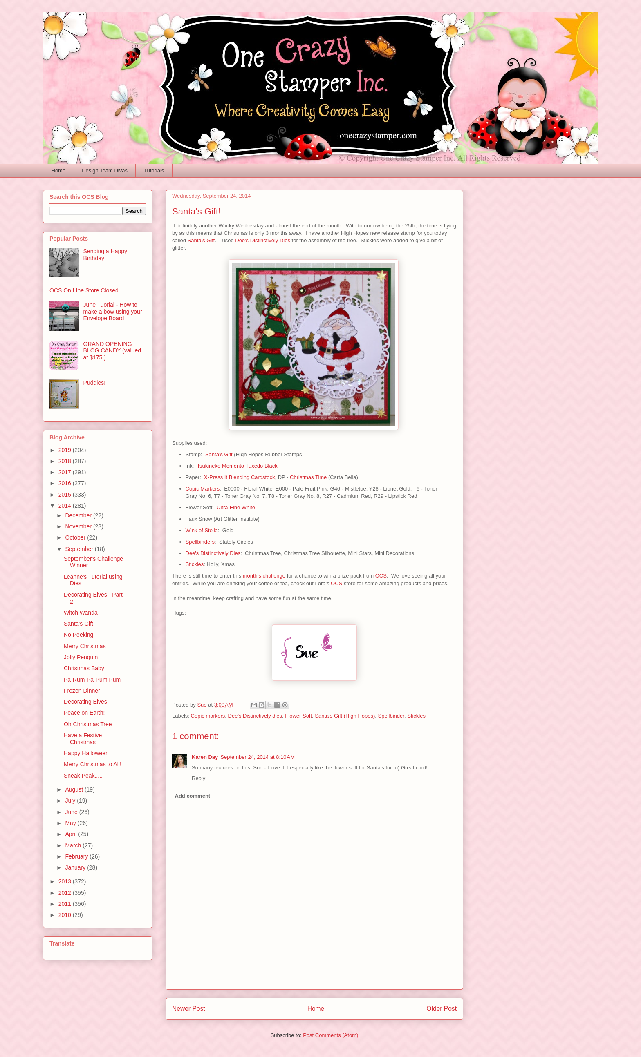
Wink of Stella (202, 530)
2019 (65, 450)
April (71, 834)
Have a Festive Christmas (83, 738)
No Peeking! (79, 634)
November (79, 526)
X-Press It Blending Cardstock (239, 477)
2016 (65, 483)
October (76, 537)
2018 (65, 461)
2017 (65, 472)
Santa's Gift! (79, 623)
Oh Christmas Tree (88, 724)
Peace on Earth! (84, 712)
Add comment (193, 796)
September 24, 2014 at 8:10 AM (257, 757)
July (71, 800)
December (79, 515)
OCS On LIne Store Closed (84, 290)
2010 (65, 915)
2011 (65, 904)
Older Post (441, 1008)
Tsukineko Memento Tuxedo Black (237, 466)
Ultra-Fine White (236, 507)
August (74, 789)
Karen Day (205, 757)
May (71, 823)
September (79, 549)
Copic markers (208, 716)
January (76, 867)
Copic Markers (203, 489)
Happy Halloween (86, 753)
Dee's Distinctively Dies (262, 240)
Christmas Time (308, 477)
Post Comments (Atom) (330, 1035)
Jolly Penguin (81, 657)
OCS (381, 576)
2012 (65, 893)
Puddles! (94, 382)
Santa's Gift (201, 240)
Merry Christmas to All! (92, 764)
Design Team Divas (105, 170)
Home (59, 170)
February (77, 856)
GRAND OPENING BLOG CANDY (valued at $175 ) (112, 351)
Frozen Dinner (82, 690)
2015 (65, 494)
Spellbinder (391, 716)
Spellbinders (200, 542)
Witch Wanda (81, 612)
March (74, 845)
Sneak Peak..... (83, 775)
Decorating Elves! (86, 701)
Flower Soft (298, 716)
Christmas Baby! (85, 668)
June (72, 812)
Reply (198, 778)
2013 (65, 881)
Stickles (195, 564)
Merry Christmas (85, 646)
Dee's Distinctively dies (255, 716)
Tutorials (154, 170)
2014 (65, 505)
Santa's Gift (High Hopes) (345, 716)
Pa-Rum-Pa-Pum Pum (92, 679)
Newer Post (188, 1008)
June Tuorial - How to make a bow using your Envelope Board (112, 311)
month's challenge (264, 576)
